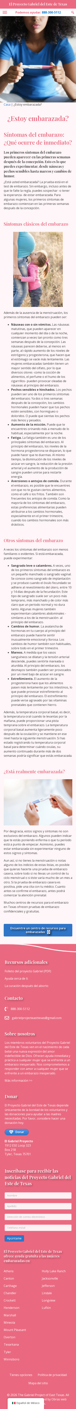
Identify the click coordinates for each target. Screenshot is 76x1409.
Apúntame (14, 1238)
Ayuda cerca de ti (16, 978)
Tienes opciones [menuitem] (20, 1375)
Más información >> (18, 1080)
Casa (7, 104)
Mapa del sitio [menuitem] (38, 1383)
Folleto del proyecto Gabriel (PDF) (28, 971)
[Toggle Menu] (5, 12)
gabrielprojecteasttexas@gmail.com (37, 1018)
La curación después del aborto (26, 986)
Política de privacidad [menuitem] (52, 1375)
